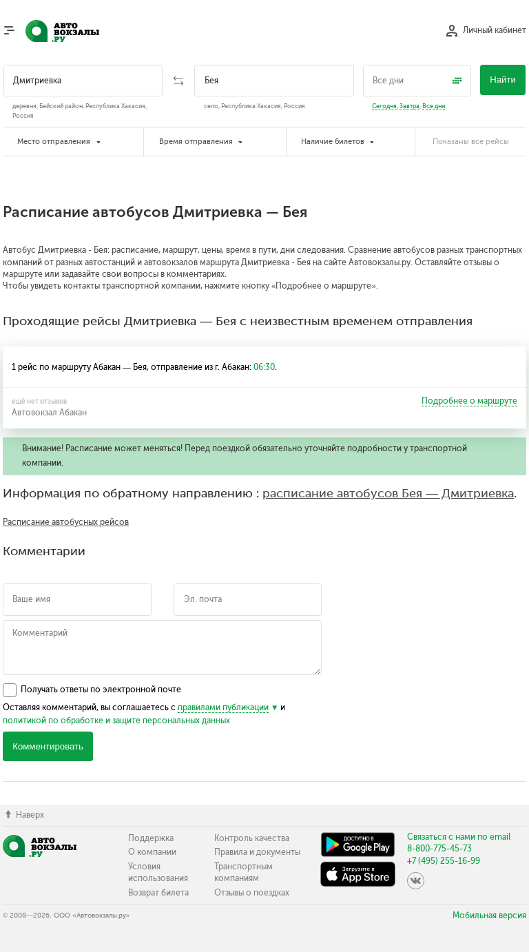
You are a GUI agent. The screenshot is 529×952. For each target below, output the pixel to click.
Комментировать (47, 746)
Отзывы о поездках (251, 893)
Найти (503, 79)
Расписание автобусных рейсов (66, 522)
